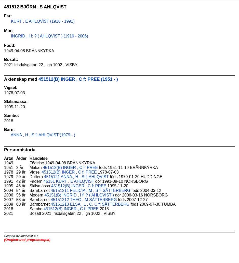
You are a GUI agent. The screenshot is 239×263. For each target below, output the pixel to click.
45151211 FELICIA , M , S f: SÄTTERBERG (90, 190)
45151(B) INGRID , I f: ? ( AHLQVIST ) (79, 195)
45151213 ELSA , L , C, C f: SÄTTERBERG (90, 204)
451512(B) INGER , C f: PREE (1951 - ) (78, 79)
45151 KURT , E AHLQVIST (69, 181)
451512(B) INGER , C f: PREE (70, 167)
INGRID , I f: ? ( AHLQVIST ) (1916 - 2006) (49, 36)
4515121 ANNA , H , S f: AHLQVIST (76, 177)
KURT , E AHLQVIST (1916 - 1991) (42, 21)
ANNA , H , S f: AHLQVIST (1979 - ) (42, 135)
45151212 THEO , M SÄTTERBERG (84, 200)
